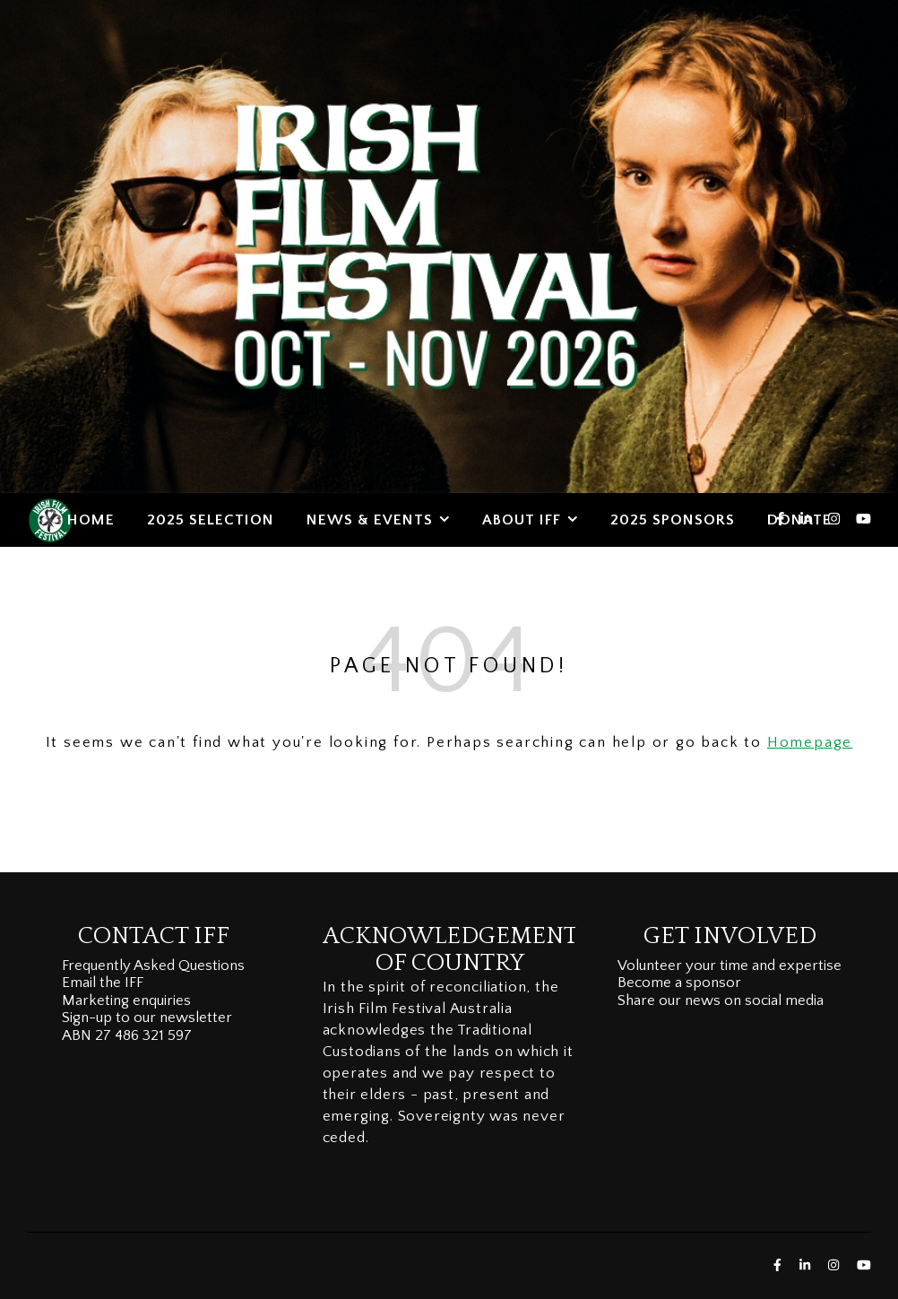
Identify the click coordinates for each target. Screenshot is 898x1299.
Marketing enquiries (126, 1000)
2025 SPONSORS (672, 520)
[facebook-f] (782, 519)
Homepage (809, 742)
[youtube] (863, 519)
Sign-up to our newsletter (147, 1017)
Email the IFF (102, 982)
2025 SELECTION (210, 520)
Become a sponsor (679, 982)
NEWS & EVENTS (370, 520)
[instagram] (835, 519)
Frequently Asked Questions (153, 965)
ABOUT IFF (521, 520)
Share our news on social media (720, 1000)
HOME (91, 520)
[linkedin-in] (808, 519)
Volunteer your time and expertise (729, 965)
